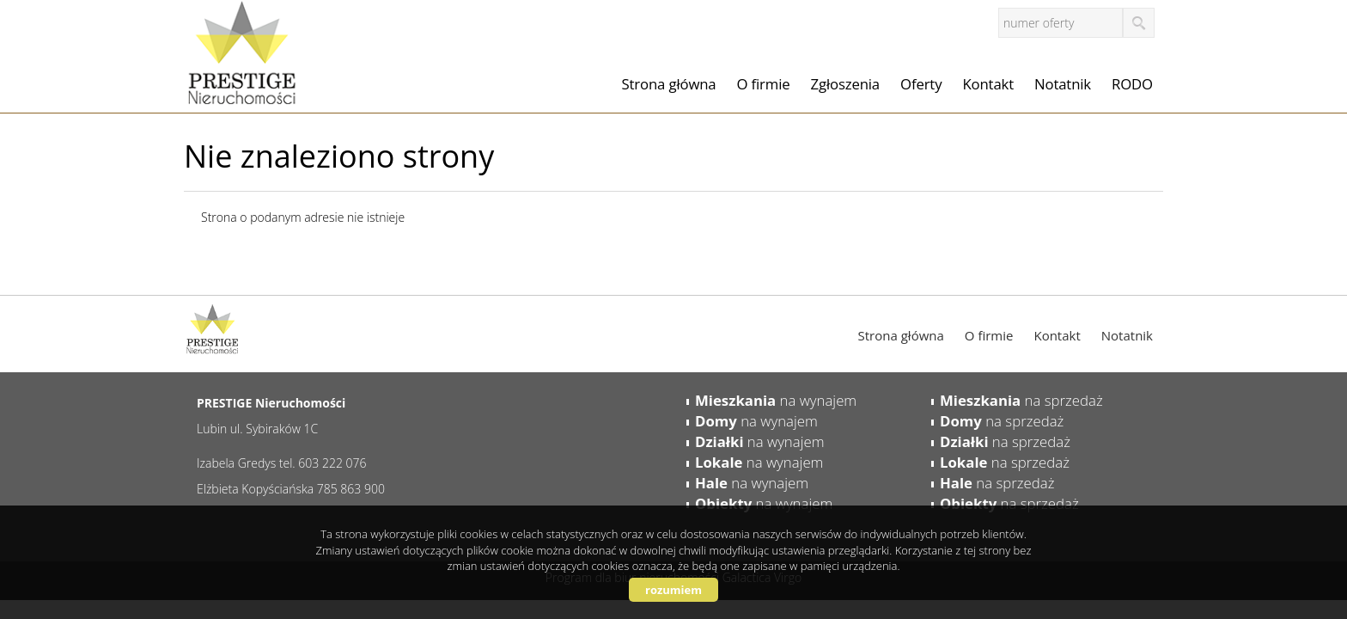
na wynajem (775, 400)
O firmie (763, 84)
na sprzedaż (1021, 400)
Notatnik (1062, 84)
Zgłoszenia (846, 84)
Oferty (921, 84)
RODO (1132, 84)
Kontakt (988, 84)
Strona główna (669, 84)
